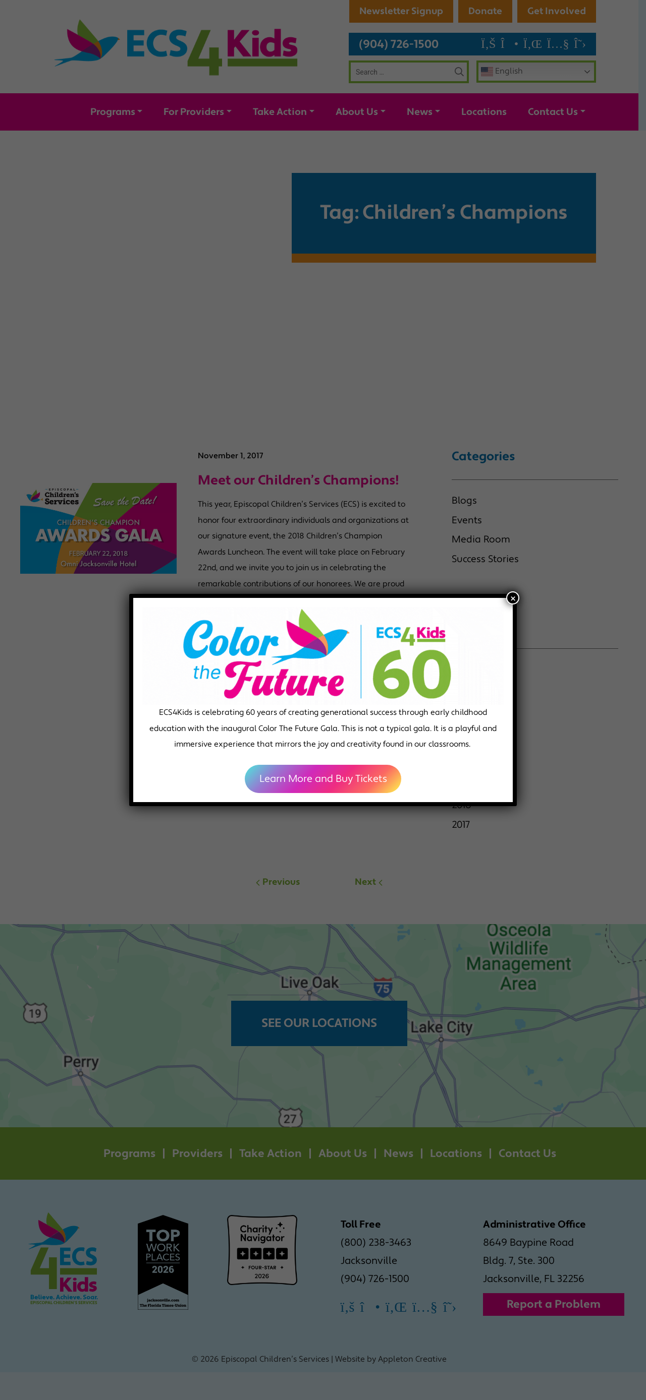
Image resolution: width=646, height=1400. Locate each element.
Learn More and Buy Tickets (323, 778)
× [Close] (513, 597)
